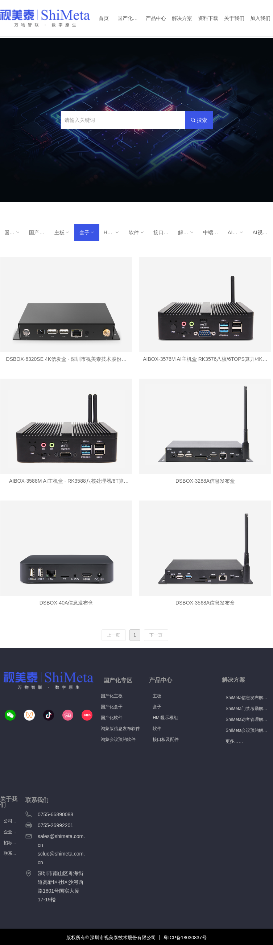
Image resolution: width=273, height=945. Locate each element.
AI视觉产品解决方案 (263, 232)
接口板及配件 (163, 232)
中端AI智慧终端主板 (213, 232)
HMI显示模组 (114, 232)
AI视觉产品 (238, 232)
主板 (62, 232)
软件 (136, 232)
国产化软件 (39, 232)
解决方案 (188, 232)
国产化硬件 (14, 232)
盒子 (87, 232)
